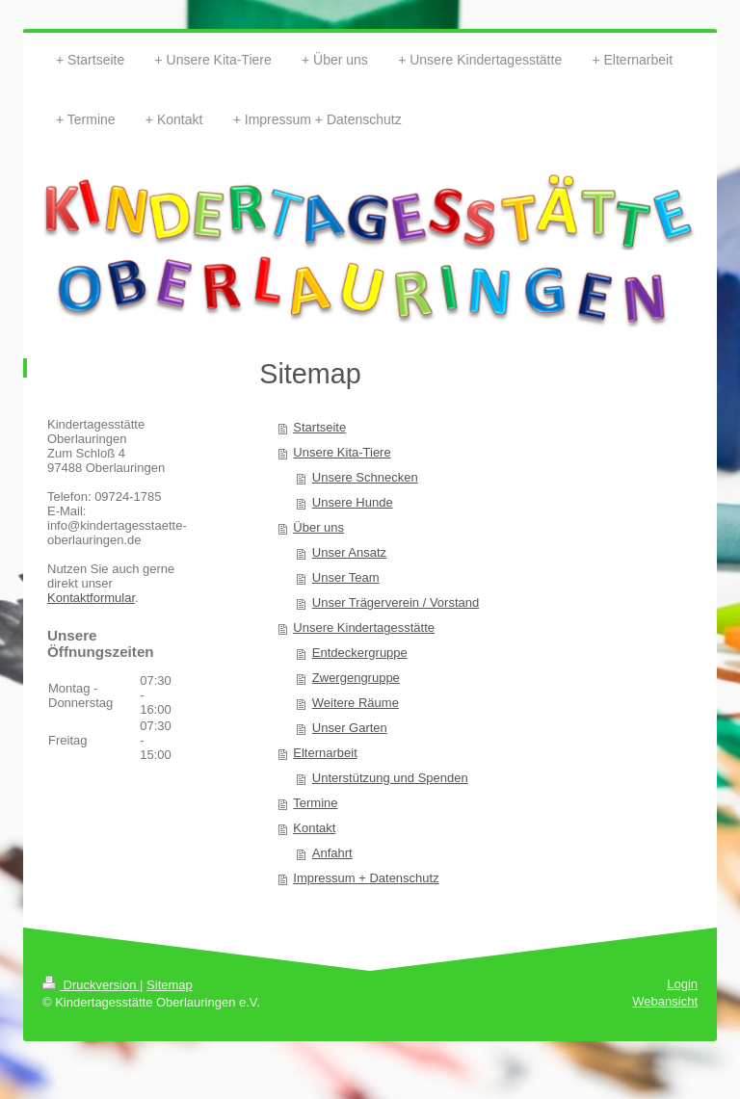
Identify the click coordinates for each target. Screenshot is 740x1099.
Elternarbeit (325, 753)
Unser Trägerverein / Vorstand (395, 602)
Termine (315, 803)
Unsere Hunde (352, 502)
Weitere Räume (355, 702)
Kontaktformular (91, 597)
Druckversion (91, 985)
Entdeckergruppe (360, 652)
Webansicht (665, 1001)
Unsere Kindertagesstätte (364, 627)
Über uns (318, 527)
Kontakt (314, 828)
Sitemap (169, 985)
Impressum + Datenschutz (365, 878)
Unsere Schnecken (365, 477)
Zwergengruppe (356, 677)
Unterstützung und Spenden (390, 778)
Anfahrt (332, 853)
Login (682, 984)
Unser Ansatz (349, 552)
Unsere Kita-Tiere (341, 452)
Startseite (319, 427)
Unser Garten (349, 727)
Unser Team (346, 577)
